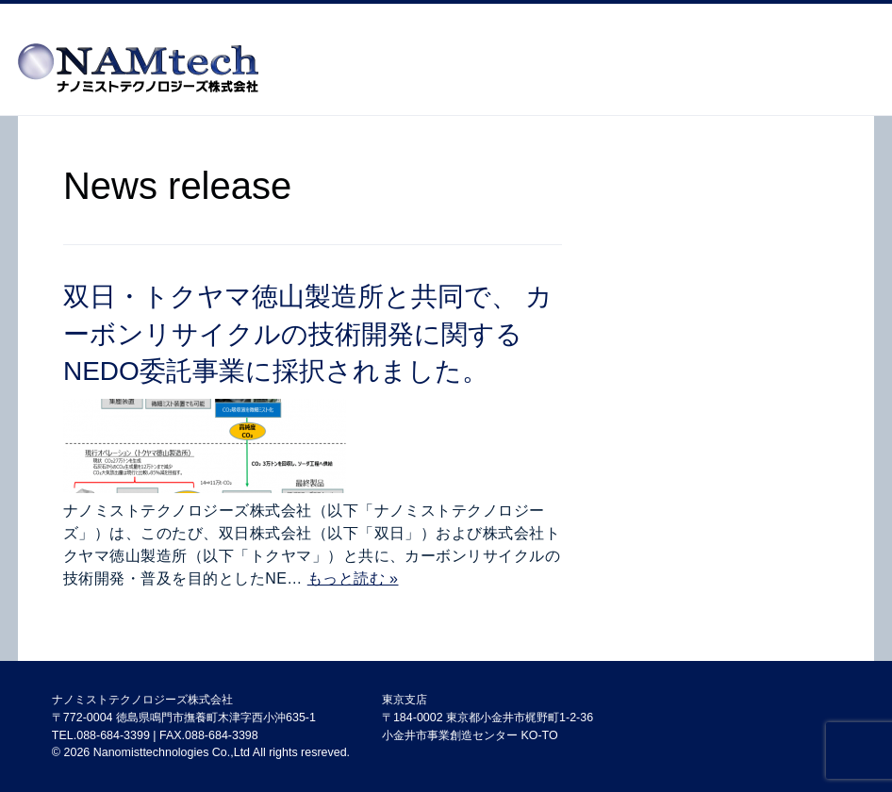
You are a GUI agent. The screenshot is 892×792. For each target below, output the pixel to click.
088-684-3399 (113, 735)
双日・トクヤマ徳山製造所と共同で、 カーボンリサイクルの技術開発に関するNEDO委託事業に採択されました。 (308, 333)
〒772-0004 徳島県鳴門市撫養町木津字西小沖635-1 (184, 717)
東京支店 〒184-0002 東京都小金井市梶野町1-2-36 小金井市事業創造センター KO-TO (487, 717)
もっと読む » (353, 578)
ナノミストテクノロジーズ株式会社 (142, 699)
